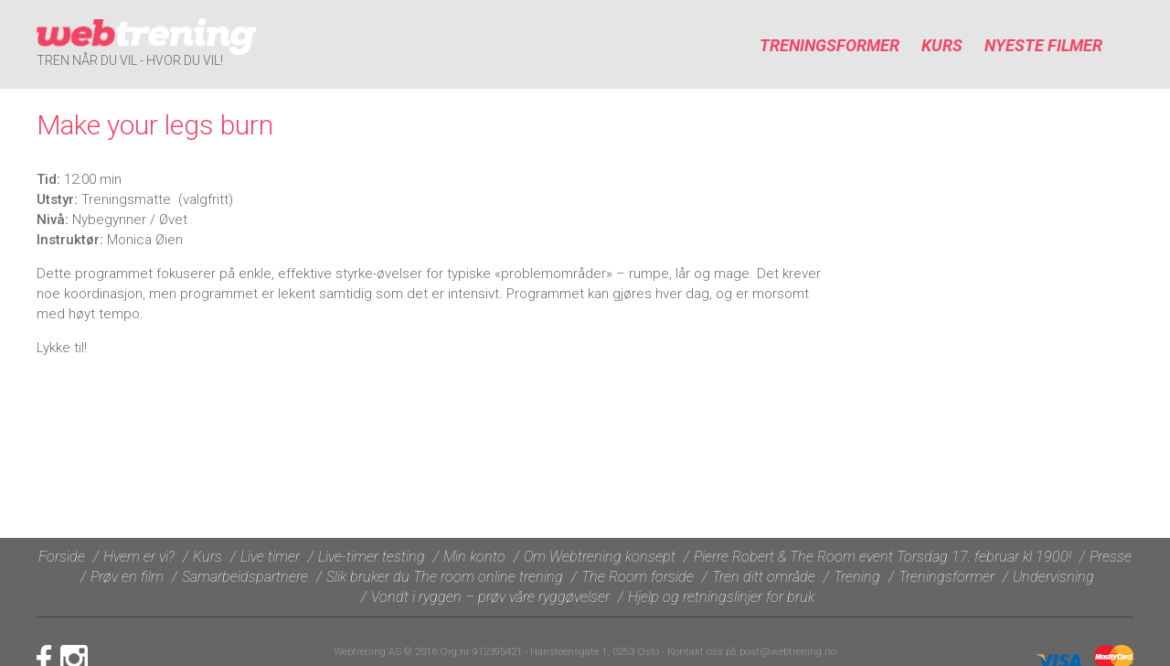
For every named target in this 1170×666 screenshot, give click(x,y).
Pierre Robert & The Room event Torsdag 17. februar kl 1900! (882, 556)
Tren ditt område (763, 576)
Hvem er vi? (139, 556)
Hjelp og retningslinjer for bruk (721, 597)
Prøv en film (127, 576)
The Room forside (637, 576)
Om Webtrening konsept (599, 556)
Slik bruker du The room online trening (444, 576)
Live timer (270, 556)
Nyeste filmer (1043, 45)
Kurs (942, 45)
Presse (1111, 556)
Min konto (474, 556)
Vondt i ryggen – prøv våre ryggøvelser (490, 597)
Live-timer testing (371, 556)
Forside (61, 556)
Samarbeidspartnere (245, 576)
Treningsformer (829, 45)
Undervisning (1053, 576)
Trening (857, 576)
